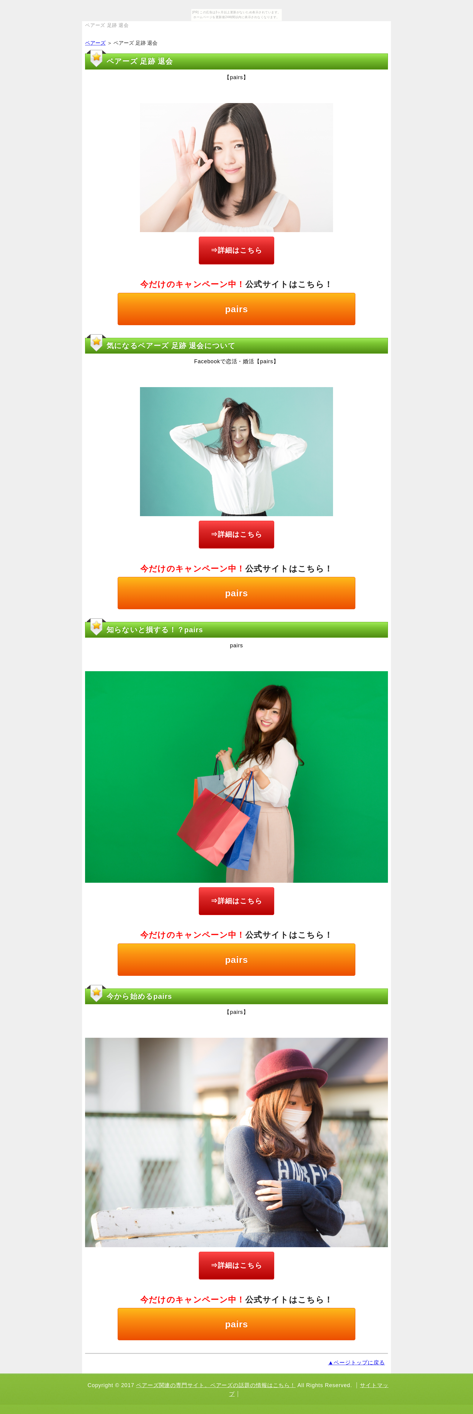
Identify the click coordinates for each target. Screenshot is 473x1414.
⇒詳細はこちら (236, 250)
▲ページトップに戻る (356, 1363)
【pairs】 (236, 77)
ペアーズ (95, 43)
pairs (236, 309)
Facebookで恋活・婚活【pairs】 (236, 361)
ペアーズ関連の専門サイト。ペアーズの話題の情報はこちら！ (216, 1385)
